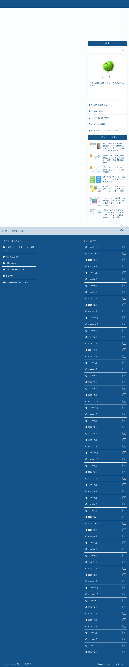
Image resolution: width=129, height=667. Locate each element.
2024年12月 (107, 317)
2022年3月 (107, 439)
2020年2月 (107, 574)
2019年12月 (107, 587)
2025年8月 (107, 266)
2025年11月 (107, 247)
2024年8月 (107, 337)
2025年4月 (107, 292)
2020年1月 (107, 581)
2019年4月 (107, 632)
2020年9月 (107, 530)
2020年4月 (107, 562)
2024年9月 (107, 330)
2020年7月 (107, 542)
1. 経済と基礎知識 (99, 105)
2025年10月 (107, 253)
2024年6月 (107, 349)
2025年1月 (107, 311)
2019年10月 (107, 600)
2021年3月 (107, 497)
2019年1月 (107, 645)
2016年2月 (107, 652)
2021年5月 (107, 484)
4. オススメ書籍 (98, 124)
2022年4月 (107, 433)
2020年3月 (107, 568)
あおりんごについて (14, 257)
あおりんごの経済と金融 (64, 3)
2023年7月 (107, 382)
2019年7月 (107, 613)
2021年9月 (107, 465)
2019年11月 (107, 594)
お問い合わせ (11, 263)
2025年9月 (107, 260)
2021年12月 (107, 452)
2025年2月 (107, 305)
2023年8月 (107, 375)
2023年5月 (107, 394)
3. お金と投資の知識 (100, 118)
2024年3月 (107, 369)
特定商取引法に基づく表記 (16, 282)
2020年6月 (107, 549)
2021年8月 (107, 472)
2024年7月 (107, 343)
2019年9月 (107, 607)
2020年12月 (107, 517)
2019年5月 (107, 626)
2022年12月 (107, 401)
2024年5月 (107, 356)
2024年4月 (107, 362)
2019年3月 (107, 639)
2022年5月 (107, 427)
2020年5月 (107, 555)
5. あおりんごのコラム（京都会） (105, 130)
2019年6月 (107, 619)
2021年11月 (107, 459)
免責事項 (9, 276)
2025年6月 (107, 279)
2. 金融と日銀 (97, 111)
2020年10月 (107, 523)
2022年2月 (107, 446)
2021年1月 (107, 510)
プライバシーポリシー (15, 270)
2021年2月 (107, 504)
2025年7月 (107, 272)
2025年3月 (107, 298)
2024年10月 (107, 324)
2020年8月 (107, 536)
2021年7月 (107, 478)
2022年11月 (107, 407)
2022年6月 (107, 420)
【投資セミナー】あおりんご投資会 (19, 248)
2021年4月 (107, 491)
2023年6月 (107, 388)
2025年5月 (107, 285)
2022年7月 (107, 414)
